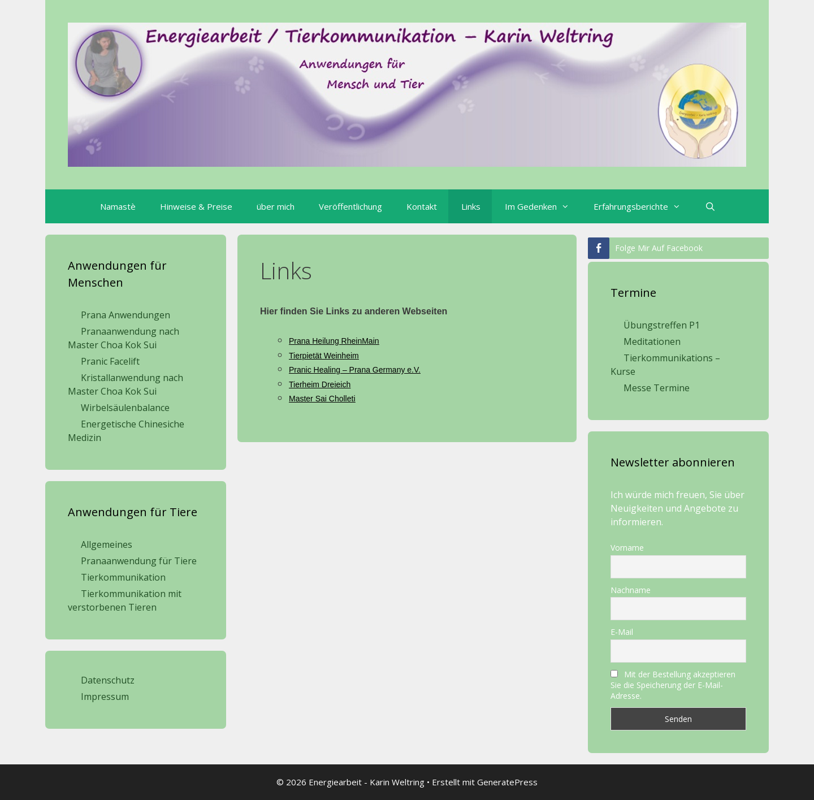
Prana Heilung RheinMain (334, 340)
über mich (276, 206)
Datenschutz (108, 680)
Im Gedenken (543, 206)
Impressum (105, 696)
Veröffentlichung (350, 206)
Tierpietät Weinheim (324, 355)
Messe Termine (657, 388)
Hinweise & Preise (196, 206)
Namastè (118, 206)
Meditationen (652, 341)
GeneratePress (507, 782)
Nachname (630, 590)
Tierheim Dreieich (319, 384)
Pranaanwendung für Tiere (139, 561)
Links (470, 206)
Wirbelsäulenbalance (125, 407)
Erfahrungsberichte (643, 206)
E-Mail (621, 631)
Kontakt (421, 206)
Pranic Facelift (110, 361)
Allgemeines (106, 544)
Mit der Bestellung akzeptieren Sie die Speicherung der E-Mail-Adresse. (672, 685)
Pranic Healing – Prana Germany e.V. (355, 369)
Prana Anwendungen (125, 315)
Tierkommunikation (123, 577)
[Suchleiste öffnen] (709, 206)
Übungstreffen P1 (662, 325)
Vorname (627, 547)
